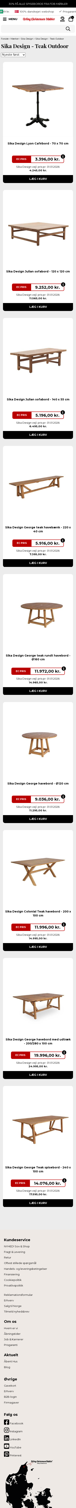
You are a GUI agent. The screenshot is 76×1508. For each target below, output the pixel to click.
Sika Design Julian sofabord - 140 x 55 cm (38, 399)
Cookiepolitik (13, 1279)
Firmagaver (11, 1402)
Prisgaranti (11, 1344)
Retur (7, 1257)
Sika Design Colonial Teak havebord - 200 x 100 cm (38, 913)
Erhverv (9, 1300)
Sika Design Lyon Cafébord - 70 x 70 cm (38, 143)
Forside (5, 38)
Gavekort (10, 1385)
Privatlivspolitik (13, 1285)
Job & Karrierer (13, 1339)
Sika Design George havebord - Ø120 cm (38, 783)
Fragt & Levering (14, 1251)
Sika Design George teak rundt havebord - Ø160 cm (38, 657)
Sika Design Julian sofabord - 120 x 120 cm (38, 271)
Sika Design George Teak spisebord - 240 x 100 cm (38, 1169)
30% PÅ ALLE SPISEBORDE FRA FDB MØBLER (38, 3)
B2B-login (10, 1396)
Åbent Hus (10, 1361)
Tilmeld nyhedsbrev (16, 1311)
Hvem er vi (11, 1328)
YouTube (12, 1446)
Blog (7, 1367)
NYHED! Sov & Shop (17, 1246)
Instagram (13, 1430)
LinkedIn (12, 1438)
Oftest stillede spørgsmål (20, 1263)
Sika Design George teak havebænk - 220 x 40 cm (38, 529)
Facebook (13, 1422)
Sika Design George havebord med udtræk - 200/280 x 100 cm (38, 1041)
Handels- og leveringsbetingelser (25, 1268)
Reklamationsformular (18, 1294)
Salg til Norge (13, 1306)
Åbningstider (12, 1333)
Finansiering (12, 1274)
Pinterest (13, 1454)
